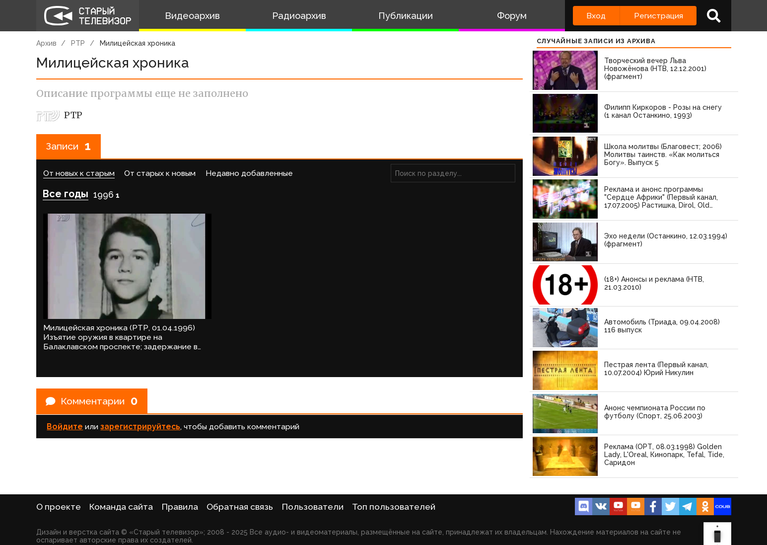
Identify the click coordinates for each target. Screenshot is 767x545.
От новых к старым (79, 173)
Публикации (405, 15)
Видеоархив (192, 15)
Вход (596, 15)
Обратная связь (240, 507)
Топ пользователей (393, 507)
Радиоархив (299, 15)
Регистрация (658, 15)
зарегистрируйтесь (140, 418)
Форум (512, 15)
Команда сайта (121, 507)
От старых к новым (160, 173)
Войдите (65, 418)
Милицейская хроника (137, 43)
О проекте (58, 507)
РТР (78, 43)
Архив (46, 43)
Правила (180, 507)
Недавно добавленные (249, 173)
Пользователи (313, 507)
